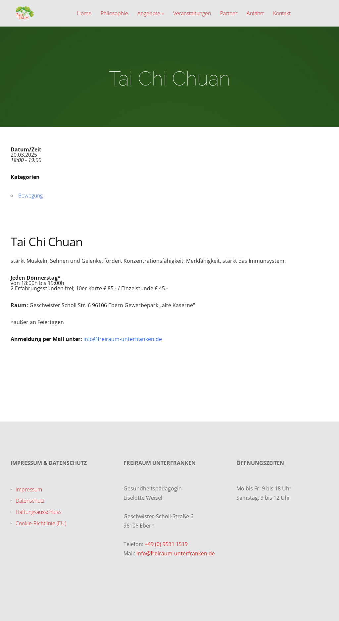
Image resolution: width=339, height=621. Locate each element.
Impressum (29, 489)
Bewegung (30, 195)
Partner (228, 14)
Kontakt (282, 14)
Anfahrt (255, 14)
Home (84, 14)
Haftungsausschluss (38, 512)
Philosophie (114, 14)
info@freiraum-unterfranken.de (122, 339)
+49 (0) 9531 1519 (166, 544)
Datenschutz (30, 500)
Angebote (148, 14)
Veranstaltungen (192, 14)
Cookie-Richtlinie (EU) (41, 523)
